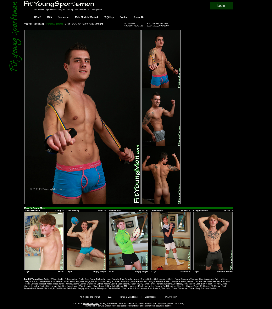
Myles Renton (155, 286)
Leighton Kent (64, 286)
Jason (114, 284)
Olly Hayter (187, 286)
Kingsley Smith (38, 286)
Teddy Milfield (114, 288)
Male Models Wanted (86, 17)
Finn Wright (149, 281)
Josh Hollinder (214, 284)
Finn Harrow (137, 281)
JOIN (49, 17)
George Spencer (178, 281)
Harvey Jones (205, 281)
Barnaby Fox (118, 279)
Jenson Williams (164, 284)
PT (212, 286)
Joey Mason (189, 284)
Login (221, 5)
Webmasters (151, 297)
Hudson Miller (45, 284)
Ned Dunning (169, 286)
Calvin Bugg (174, 279)
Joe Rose (177, 284)
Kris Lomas (51, 286)
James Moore (103, 284)
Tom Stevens (154, 288)
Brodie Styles (147, 279)
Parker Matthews (201, 286)
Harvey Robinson (221, 281)
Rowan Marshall (44, 288)
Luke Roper (117, 286)
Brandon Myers (132, 279)
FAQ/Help (108, 17)
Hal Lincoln (192, 281)
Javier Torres (149, 284)
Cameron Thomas (189, 279)
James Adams (72, 284)
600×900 (129, 26)
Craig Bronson (30, 281)
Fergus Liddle (113, 281)
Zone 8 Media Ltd (91, 303)
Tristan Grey (194, 288)
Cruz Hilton (56, 281)
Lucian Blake (92, 286)
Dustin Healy (69, 281)
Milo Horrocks (130, 286)
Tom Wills (165, 288)
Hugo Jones (58, 284)
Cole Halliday (221, 279)
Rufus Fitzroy (59, 288)
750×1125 (138, 26)
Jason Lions (123, 284)
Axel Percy (90, 279)
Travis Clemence (179, 288)
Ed (77, 281)
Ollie (178, 286)
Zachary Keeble (208, 288)
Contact (124, 17)
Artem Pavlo (78, 279)
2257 (110, 297)
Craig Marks (44, 281)
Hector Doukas (31, 284)
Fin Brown (125, 281)
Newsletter (63, 17)
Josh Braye (201, 284)
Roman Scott (220, 286)
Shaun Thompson (98, 288)
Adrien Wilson (50, 279)
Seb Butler (72, 288)
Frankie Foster (162, 281)
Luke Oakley (105, 286)
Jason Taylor (136, 284)
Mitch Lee (142, 286)
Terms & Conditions (128, 297)
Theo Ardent (128, 288)
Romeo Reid (30, 288)
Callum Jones (160, 279)
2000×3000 (163, 26)
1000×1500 (152, 26)
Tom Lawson (141, 288)
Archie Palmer (64, 279)
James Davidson (88, 284)
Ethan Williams (98, 281)
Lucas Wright (78, 286)
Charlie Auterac (206, 279)
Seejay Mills (83, 288)
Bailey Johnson (103, 279)
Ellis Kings (85, 281)
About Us (139, 17)
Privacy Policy (170, 297)
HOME (37, 17)
